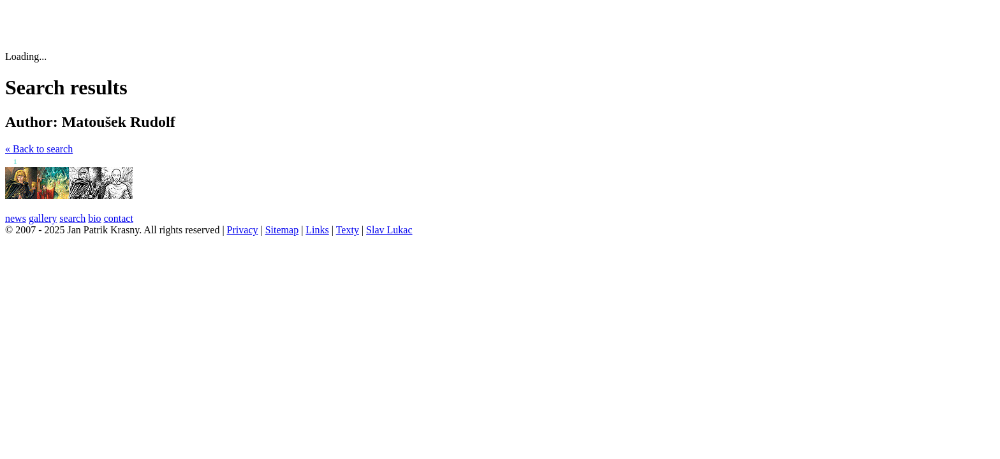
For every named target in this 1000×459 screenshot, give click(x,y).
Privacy (242, 229)
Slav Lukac (389, 229)
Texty (347, 229)
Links (316, 229)
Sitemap (281, 229)
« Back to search (39, 148)
